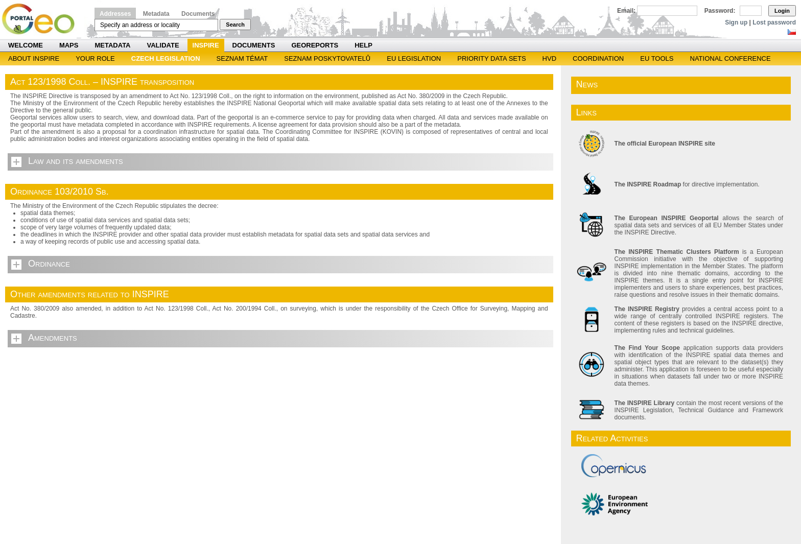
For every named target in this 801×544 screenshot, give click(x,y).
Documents (198, 13)
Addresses (115, 13)
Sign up (736, 22)
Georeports (314, 45)
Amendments (52, 338)
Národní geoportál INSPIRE (42, 19)
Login (782, 11)
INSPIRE (206, 45)
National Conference (730, 58)
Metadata (156, 13)
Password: (720, 10)
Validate (163, 45)
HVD (549, 58)
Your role (95, 58)
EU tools (656, 58)
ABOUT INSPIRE (33, 58)
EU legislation (414, 58)
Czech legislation (165, 58)
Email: (626, 10)
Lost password (774, 22)
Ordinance (49, 263)
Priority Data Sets (491, 58)
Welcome (25, 45)
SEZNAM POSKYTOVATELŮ (327, 58)
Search (235, 24)
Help (363, 45)
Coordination (598, 58)
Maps (69, 45)
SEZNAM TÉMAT (242, 58)
